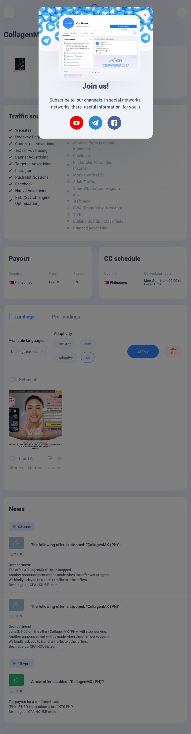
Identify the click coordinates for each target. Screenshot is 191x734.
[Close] (145, 15)
